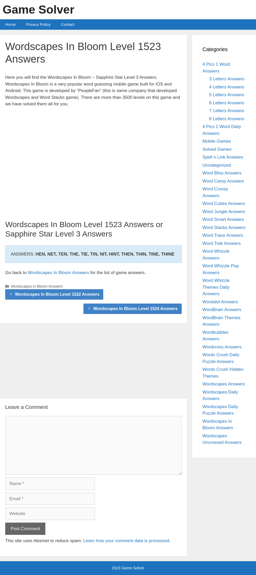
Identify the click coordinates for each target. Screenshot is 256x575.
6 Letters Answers (226, 102)
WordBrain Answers (222, 309)
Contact (67, 24)
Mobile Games (217, 141)
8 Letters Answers (226, 118)
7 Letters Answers (226, 110)
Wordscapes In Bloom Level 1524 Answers (135, 308)
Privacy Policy (38, 24)
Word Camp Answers (223, 181)
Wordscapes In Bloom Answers (58, 272)
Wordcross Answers (222, 346)
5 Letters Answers (226, 94)
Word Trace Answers (223, 235)
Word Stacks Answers (224, 227)
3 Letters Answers (226, 78)
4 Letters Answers (226, 86)
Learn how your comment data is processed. (127, 540)
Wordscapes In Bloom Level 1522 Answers (57, 294)
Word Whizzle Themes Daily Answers (216, 287)
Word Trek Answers (222, 243)
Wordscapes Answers (224, 384)
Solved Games (217, 149)
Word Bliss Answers (222, 173)
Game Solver (38, 9)
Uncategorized (217, 165)
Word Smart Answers (223, 219)
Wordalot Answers (220, 301)
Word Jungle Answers (224, 211)
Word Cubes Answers (224, 203)
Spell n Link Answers (223, 157)
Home (10, 24)
